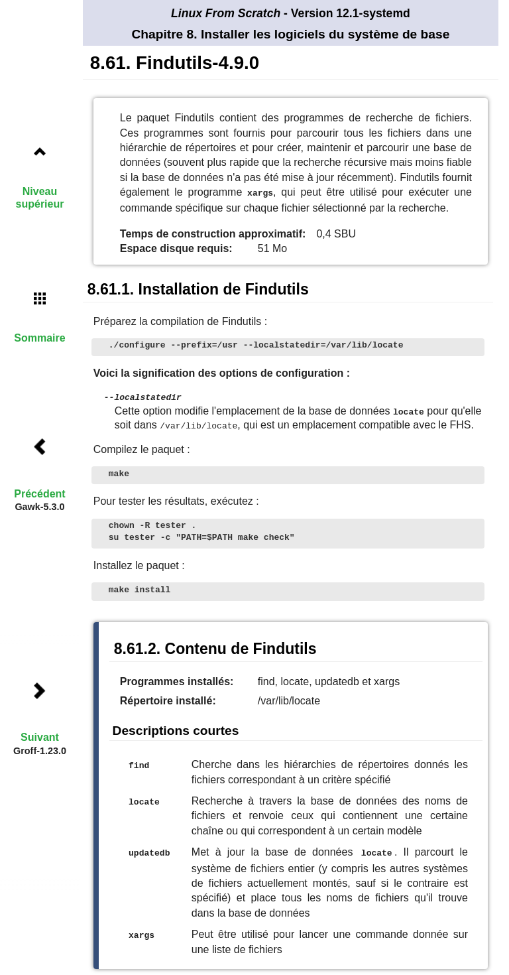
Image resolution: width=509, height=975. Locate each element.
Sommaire (39, 338)
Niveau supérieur (40, 198)
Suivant (40, 737)
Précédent (39, 493)
